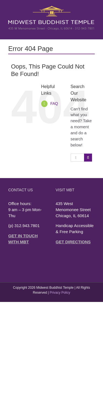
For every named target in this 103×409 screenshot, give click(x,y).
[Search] (88, 158)
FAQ (54, 103)
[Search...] (77, 158)
